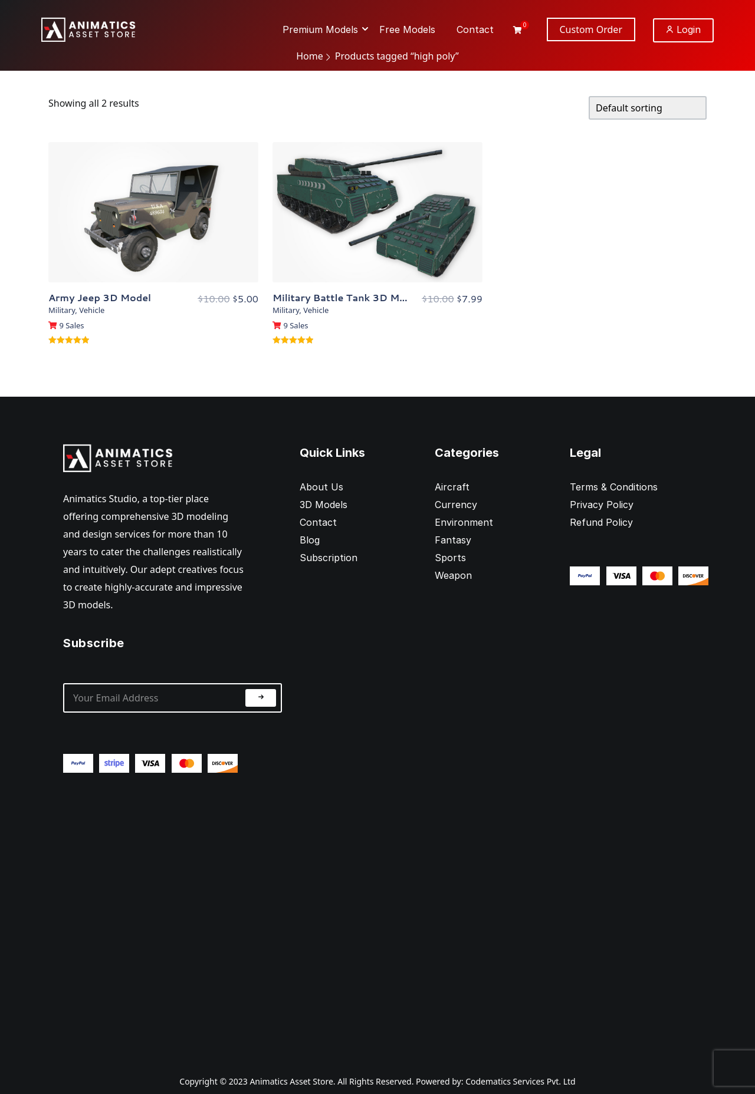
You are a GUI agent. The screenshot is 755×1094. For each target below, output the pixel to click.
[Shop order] (648, 108)
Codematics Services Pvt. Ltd (520, 1081)
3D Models (323, 504)
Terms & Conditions (614, 487)
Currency (456, 504)
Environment (464, 522)
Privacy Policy (601, 504)
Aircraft (452, 487)
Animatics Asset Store (291, 1081)
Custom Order (591, 29)
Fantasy (453, 540)
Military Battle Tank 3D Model (347, 297)
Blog (310, 540)
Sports (450, 558)
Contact (318, 522)
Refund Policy (601, 522)
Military (61, 310)
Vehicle (91, 310)
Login (683, 29)
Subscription (328, 558)
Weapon (453, 575)
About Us (321, 487)
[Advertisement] (172, 914)
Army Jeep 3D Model (99, 297)
